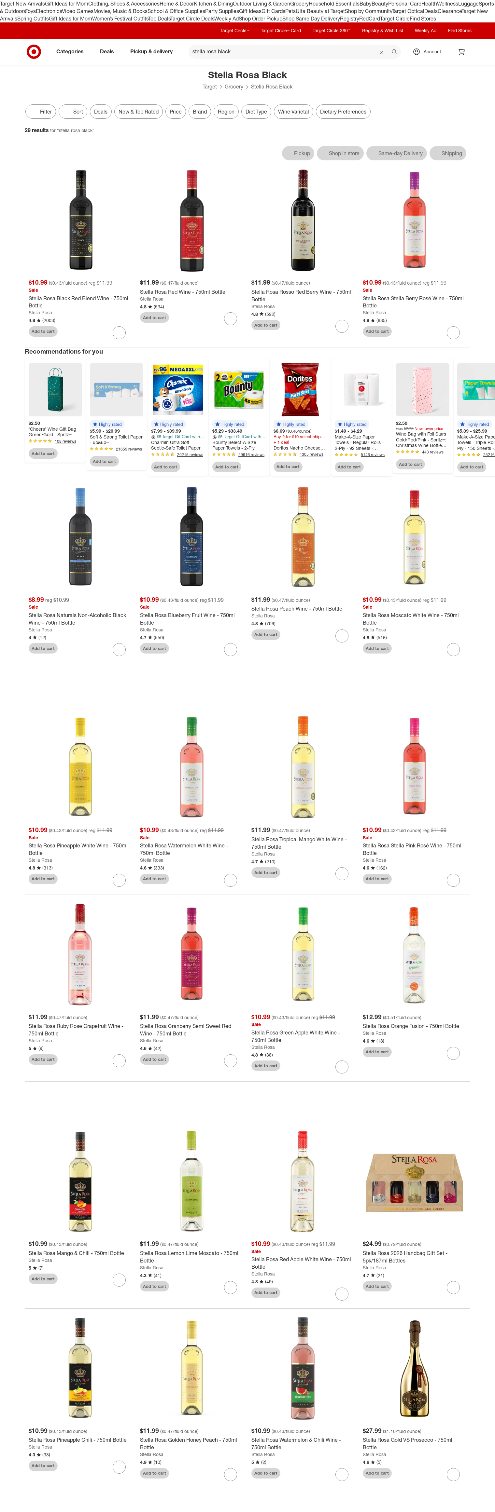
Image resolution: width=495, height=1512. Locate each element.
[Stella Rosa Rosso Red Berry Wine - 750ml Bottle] (303, 295)
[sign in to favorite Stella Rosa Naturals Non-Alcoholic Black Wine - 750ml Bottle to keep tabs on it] (119, 649)
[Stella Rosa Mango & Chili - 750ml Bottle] (80, 1257)
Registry (349, 18)
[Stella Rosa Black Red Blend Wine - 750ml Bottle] (80, 302)
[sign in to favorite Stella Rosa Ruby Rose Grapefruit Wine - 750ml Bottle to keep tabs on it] (119, 1064)
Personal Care (404, 3)
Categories (72, 51)
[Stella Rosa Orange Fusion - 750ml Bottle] (414, 1029)
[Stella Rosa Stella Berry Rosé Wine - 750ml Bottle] (414, 302)
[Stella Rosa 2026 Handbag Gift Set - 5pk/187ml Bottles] (414, 1260)
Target (210, 86)
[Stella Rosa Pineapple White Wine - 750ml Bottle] (80, 853)
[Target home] (34, 52)
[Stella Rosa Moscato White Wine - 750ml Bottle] (414, 619)
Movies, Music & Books (120, 11)
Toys (30, 11)
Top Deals (159, 18)
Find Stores (423, 18)
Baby (366, 3)
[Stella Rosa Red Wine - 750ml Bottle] (192, 292)
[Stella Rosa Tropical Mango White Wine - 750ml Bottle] (303, 846)
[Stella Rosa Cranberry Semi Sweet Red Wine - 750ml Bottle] (192, 1033)
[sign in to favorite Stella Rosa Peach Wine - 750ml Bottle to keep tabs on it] (341, 635)
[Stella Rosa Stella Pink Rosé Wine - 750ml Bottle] (414, 853)
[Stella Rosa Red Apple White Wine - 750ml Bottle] (303, 1267)
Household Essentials (334, 3)
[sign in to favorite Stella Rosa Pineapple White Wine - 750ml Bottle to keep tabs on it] (119, 883)
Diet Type (256, 111)
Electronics (49, 11)
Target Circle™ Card (281, 30)
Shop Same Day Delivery (311, 18)
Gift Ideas (250, 11)
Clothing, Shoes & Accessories (124, 3)
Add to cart (43, 331)
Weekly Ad (226, 18)
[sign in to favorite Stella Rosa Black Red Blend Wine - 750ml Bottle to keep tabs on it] (119, 332)
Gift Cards (273, 11)
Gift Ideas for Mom (66, 3)
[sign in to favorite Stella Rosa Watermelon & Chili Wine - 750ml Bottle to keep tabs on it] (341, 1478)
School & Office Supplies (176, 11)
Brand (200, 111)
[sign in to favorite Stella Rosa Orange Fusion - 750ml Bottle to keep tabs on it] (453, 1056)
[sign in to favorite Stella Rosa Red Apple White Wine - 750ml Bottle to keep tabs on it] (341, 1297)
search (395, 52)
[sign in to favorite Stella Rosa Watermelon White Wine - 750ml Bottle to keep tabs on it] (230, 883)
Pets (290, 11)
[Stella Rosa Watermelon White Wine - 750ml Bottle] (192, 853)
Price (176, 111)
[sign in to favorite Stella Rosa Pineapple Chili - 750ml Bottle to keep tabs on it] (119, 1470)
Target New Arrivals (22, 3)
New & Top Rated (139, 111)
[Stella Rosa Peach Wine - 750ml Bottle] (303, 609)
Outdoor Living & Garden (261, 3)
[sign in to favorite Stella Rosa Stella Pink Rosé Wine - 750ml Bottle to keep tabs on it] (453, 883)
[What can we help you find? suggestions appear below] (295, 52)
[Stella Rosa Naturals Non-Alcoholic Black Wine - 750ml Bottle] (80, 619)
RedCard (369, 18)
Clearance (449, 11)
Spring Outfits (33, 18)
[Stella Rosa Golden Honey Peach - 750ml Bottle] (192, 1447)
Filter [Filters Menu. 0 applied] (41, 111)
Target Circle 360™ (331, 30)
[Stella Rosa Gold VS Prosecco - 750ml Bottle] (414, 1447)
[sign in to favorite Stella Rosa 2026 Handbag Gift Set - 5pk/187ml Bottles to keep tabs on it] (453, 1291)
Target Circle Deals (192, 18)
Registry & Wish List (382, 30)
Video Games (77, 11)
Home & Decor (177, 3)
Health (429, 3)
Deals (431, 11)
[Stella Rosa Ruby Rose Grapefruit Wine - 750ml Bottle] (80, 1033)
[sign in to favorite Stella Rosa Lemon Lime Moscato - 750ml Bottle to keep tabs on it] (230, 1291)
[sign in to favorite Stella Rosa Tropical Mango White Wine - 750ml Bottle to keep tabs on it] (341, 877)
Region (226, 111)
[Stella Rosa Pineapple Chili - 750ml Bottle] (80, 1443)
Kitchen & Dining (213, 3)
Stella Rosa (40, 312)
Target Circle (395, 18)
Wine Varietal (293, 111)
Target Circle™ (234, 30)
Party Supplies (222, 11)
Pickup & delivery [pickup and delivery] (154, 51)
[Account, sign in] (429, 52)
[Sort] (73, 111)
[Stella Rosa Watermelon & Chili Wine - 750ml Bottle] (303, 1447)
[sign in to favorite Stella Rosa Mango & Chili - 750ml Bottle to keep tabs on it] (119, 1283)
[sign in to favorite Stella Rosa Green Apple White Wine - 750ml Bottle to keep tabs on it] (341, 1070)
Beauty (380, 3)
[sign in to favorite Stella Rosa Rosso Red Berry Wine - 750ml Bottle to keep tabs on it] (341, 326)
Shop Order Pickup (260, 18)
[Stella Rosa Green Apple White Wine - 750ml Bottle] (303, 1040)
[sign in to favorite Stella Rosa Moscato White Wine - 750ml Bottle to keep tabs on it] (453, 649)
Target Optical (408, 11)
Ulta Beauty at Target (320, 11)
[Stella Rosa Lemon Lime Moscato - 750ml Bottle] (192, 1260)
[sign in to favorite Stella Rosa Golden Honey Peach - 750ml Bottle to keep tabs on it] (230, 1478)
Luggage (468, 3)
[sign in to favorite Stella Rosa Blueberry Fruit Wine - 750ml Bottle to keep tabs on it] (230, 649)
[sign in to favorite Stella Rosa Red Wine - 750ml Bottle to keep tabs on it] (230, 318)
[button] (107, 424)
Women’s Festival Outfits (120, 18)
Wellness (447, 3)
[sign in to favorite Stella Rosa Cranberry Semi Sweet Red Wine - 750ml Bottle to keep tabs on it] (230, 1064)
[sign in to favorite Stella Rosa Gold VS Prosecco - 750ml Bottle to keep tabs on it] (453, 1478)
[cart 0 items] (462, 52)
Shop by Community (368, 11)
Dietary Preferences (343, 111)
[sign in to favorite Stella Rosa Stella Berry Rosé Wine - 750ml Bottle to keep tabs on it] (453, 332)
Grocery (299, 3)
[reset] (381, 52)
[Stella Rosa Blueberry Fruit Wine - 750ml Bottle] (192, 619)
